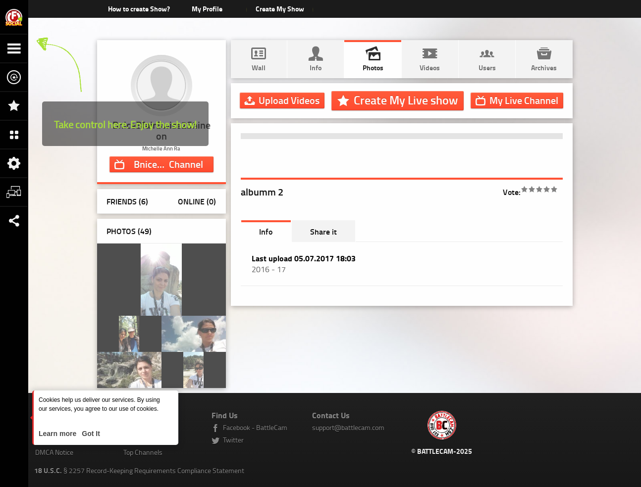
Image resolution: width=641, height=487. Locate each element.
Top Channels (142, 452)
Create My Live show (406, 100)
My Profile (207, 8)
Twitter (233, 439)
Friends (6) (127, 201)
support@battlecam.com (348, 427)
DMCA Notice (54, 452)
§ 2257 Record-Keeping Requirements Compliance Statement (139, 470)
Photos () (129, 231)
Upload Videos (289, 100)
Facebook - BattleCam (255, 427)
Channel (174, 164)
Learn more (58, 434)
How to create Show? (139, 8)
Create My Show (279, 8)
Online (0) (197, 201)
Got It (90, 434)
